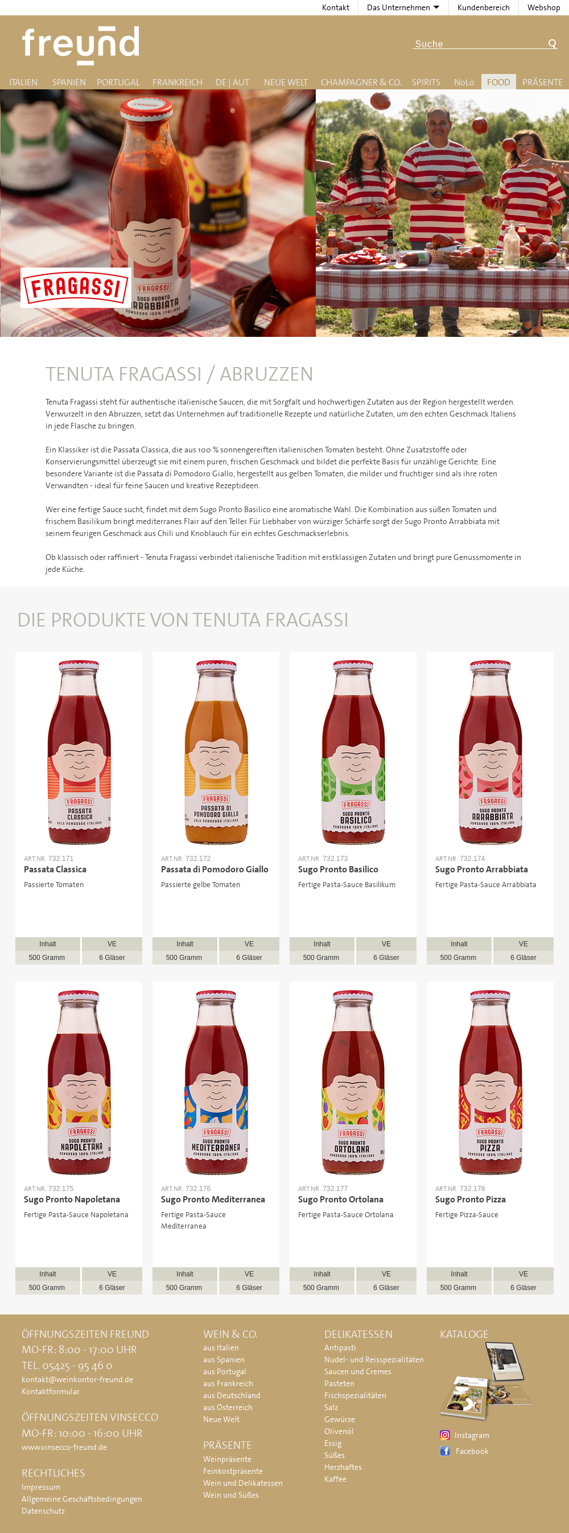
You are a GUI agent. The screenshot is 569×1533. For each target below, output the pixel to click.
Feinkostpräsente (233, 1471)
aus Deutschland (232, 1395)
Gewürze (339, 1419)
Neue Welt (286, 82)
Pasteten (339, 1383)
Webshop (543, 7)
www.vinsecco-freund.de (64, 1447)
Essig (332, 1443)
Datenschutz (43, 1511)
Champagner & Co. (361, 82)
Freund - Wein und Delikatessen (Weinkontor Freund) (83, 46)
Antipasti (340, 1347)
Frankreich (177, 82)
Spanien (69, 82)
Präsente (542, 82)
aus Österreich (228, 1407)
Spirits (426, 82)
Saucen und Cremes (357, 1371)
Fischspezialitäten (355, 1395)
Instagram (472, 1435)
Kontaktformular (51, 1391)
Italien (23, 82)
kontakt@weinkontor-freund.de (77, 1379)
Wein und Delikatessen (243, 1483)
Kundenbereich (483, 7)
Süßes (334, 1455)
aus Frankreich (228, 1383)
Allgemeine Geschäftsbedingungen (82, 1499)
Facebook (472, 1451)
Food (498, 82)
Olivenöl (339, 1431)
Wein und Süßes (231, 1495)
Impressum (41, 1487)
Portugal (118, 82)
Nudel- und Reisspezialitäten (374, 1359)
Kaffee (335, 1479)
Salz (331, 1407)
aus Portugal (224, 1371)
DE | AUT (232, 82)
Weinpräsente (227, 1459)
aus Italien (221, 1347)
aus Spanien (224, 1359)
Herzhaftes (343, 1467)
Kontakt (335, 7)
